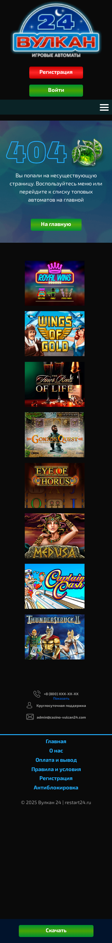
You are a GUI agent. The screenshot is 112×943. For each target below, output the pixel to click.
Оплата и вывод (56, 759)
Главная (56, 741)
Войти (56, 89)
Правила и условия (56, 769)
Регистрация (56, 71)
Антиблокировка (56, 787)
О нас (56, 750)
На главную (56, 224)
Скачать (56, 930)
